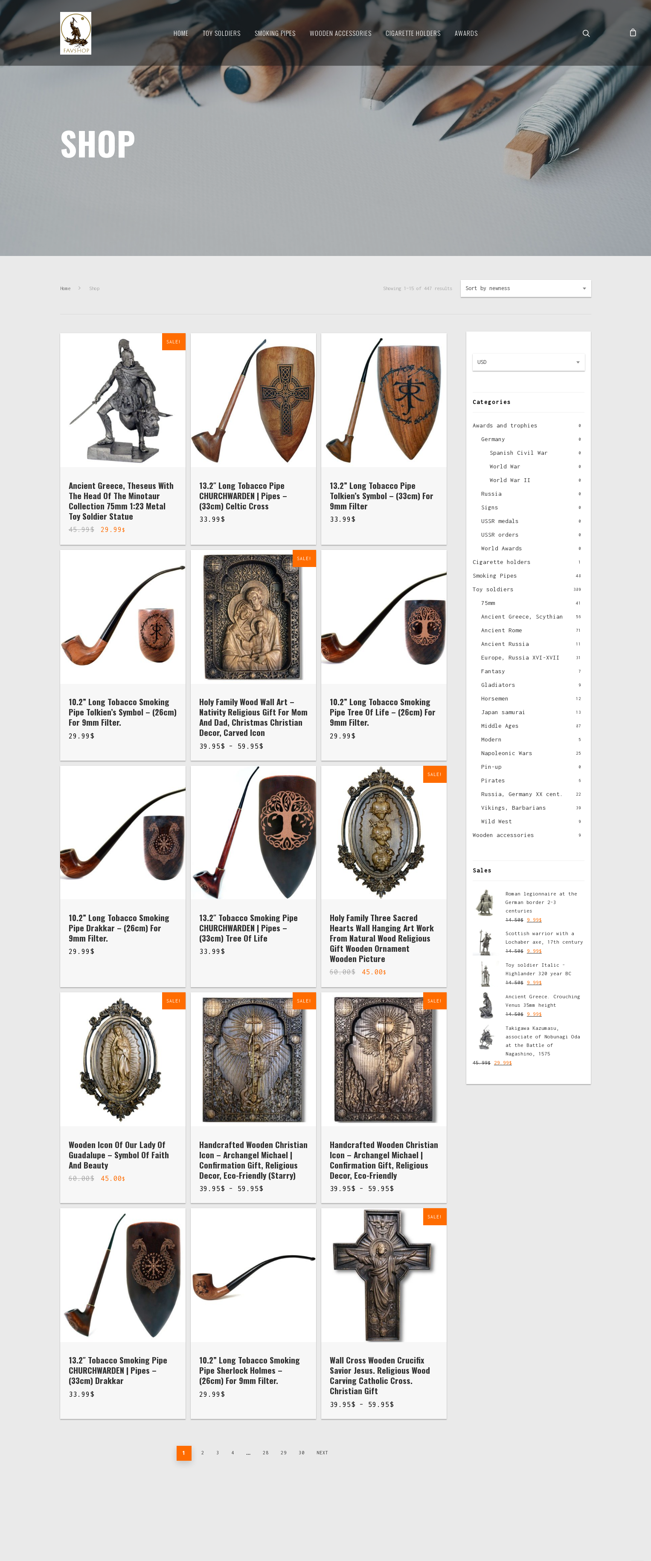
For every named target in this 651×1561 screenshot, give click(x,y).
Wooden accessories (503, 834)
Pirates (493, 780)
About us (72, 1509)
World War (505, 466)
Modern (491, 739)
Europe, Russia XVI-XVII (520, 657)
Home (181, 33)
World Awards (501, 548)
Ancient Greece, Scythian (522, 616)
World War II (510, 480)
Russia (491, 493)
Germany (493, 439)
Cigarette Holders (413, 33)
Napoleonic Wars (506, 753)
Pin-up (491, 766)
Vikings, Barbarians (513, 807)
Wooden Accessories (341, 33)
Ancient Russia (505, 643)
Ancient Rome (501, 630)
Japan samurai (503, 712)
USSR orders (500, 534)
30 (302, 1452)
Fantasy (493, 671)
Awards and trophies (505, 425)
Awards (466, 33)
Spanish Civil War (519, 452)
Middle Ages (500, 725)
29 (284, 1452)
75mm (488, 602)
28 (266, 1452)
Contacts (166, 1509)
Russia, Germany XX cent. (522, 794)
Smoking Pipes (275, 33)
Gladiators (498, 684)
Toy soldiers (222, 33)
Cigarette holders (502, 561)
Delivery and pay (119, 1509)
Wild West (496, 821)
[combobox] (526, 288)
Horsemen (495, 698)
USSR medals (500, 520)
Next (322, 1452)
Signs (489, 507)
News (198, 1509)
